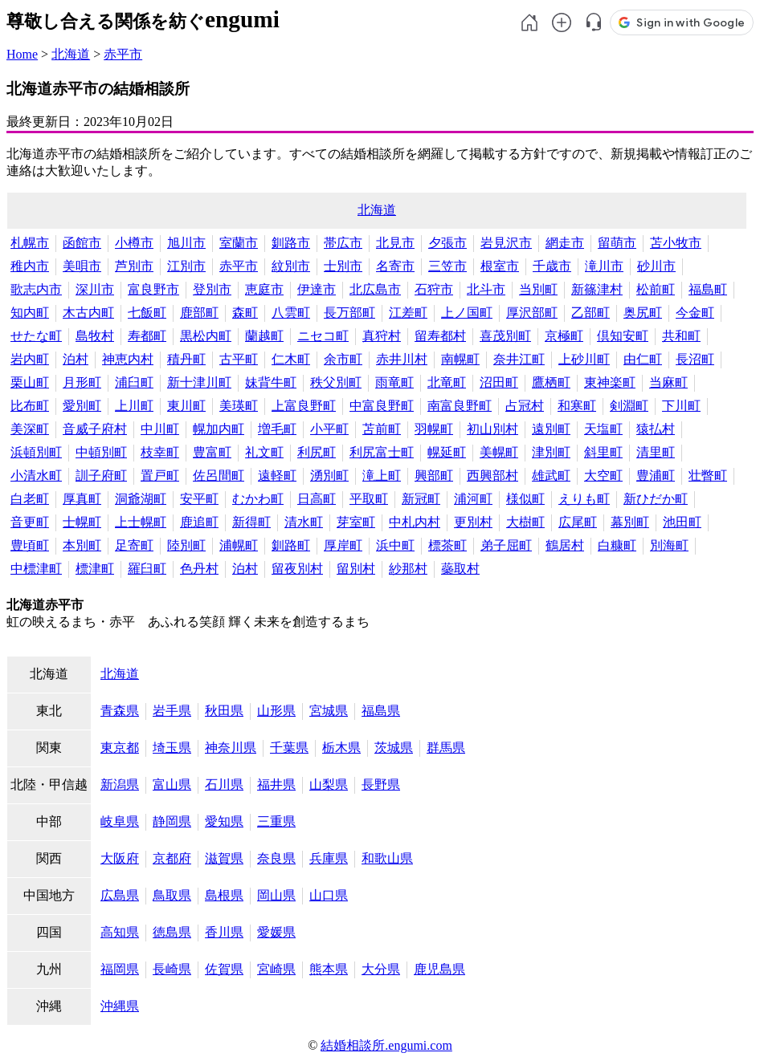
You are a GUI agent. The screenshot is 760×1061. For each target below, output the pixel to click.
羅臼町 (147, 568)
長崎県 (172, 969)
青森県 (119, 710)
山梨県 (328, 784)
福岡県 (119, 969)
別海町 (669, 545)
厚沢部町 (532, 312)
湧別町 (329, 475)
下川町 (681, 406)
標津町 (95, 568)
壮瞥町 (707, 475)
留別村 (356, 568)
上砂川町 (584, 359)
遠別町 (551, 429)
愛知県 (224, 821)
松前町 (655, 289)
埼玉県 (172, 747)
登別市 (212, 289)
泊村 (75, 359)
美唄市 (82, 266)
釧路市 (291, 243)
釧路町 (291, 545)
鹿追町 (199, 522)
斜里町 (603, 452)
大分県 (381, 969)
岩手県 (172, 710)
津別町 (551, 452)
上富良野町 (304, 406)
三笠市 (447, 266)
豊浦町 (655, 475)
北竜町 (446, 382)
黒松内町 (205, 336)
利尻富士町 (381, 452)
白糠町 (617, 545)
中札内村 (414, 522)
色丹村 (199, 568)
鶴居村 (564, 545)
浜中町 (395, 545)
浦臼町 (134, 382)
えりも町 (584, 499)
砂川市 (656, 266)
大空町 (603, 475)
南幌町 (460, 359)
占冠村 (524, 406)
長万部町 (349, 312)
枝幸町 (160, 452)
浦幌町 (238, 545)
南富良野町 (459, 406)
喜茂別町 (505, 336)
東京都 (119, 747)
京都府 (172, 858)
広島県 (119, 895)
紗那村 (408, 568)
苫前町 (381, 429)
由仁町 (642, 359)
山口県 (328, 895)
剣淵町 (629, 406)
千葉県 (289, 747)
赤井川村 (401, 359)
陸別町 (186, 545)
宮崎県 (276, 969)
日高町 (316, 499)
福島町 (707, 289)
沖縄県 (119, 1006)
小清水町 (36, 475)
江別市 (186, 266)
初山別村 (492, 429)
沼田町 (499, 382)
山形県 (276, 710)
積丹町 (186, 359)
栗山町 (29, 382)
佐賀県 (224, 969)
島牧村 (95, 336)
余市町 (343, 359)
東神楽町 (609, 382)
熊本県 (328, 969)
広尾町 (577, 522)
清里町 (655, 452)
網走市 (564, 243)
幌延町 (446, 452)
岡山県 (276, 895)
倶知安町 (622, 336)
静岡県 (172, 821)
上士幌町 (140, 522)
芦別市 (134, 266)
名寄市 (395, 266)
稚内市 (29, 266)
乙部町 (590, 312)
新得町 (251, 522)
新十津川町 (199, 382)
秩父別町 (336, 382)
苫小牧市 (675, 243)
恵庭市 (264, 289)
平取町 (368, 499)
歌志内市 (36, 289)
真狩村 (381, 336)
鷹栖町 (551, 382)
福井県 (276, 784)
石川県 (224, 784)
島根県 (224, 895)
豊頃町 (29, 545)
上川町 (134, 406)
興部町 (434, 475)
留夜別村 (297, 568)
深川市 (95, 289)
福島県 (381, 710)
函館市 (82, 243)
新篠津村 (597, 289)
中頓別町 (101, 452)
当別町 (538, 289)
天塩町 (603, 429)
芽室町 (356, 522)
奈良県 (276, 858)
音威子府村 (95, 429)
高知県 (119, 932)
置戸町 (160, 475)
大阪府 (119, 858)
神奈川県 (230, 747)
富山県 (172, 784)
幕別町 (630, 522)
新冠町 (421, 499)
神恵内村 (127, 359)
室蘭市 (238, 243)
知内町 (29, 312)
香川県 (224, 932)
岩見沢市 (506, 243)
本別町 (82, 545)
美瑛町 (238, 406)
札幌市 (29, 243)
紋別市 (291, 266)
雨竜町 (394, 382)
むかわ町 (258, 499)
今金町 (695, 312)
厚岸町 (343, 545)
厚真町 (82, 499)
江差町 (408, 312)
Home (22, 54)
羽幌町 (434, 429)
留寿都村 (440, 336)
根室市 (499, 266)
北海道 (70, 54)
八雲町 (291, 312)
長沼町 (695, 359)
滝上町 (381, 475)
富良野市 (153, 289)
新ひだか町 (655, 499)
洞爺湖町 (140, 499)
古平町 (238, 359)
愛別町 (82, 406)
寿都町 (147, 336)
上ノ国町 (466, 312)
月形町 (82, 382)
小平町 (329, 429)
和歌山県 (387, 858)
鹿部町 (199, 312)
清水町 (303, 522)
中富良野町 (381, 406)
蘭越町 (264, 336)
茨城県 (393, 747)
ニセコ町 (323, 336)
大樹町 (525, 522)
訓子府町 (101, 475)
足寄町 (134, 545)
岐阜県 (119, 821)
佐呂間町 (218, 475)
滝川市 (604, 266)
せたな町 (36, 336)
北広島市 (375, 289)
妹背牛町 (270, 382)
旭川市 (186, 243)
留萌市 (617, 243)
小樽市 (134, 243)
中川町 (160, 429)
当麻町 (668, 382)
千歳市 (552, 266)
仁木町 (291, 359)
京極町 (564, 336)
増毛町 (277, 429)
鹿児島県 (439, 969)
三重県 (276, 821)
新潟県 (119, 784)
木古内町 (88, 312)
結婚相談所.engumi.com (386, 1045)
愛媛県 (276, 932)
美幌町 (499, 452)
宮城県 (328, 710)
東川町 (186, 406)
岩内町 (29, 359)
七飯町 (147, 312)
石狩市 (434, 289)
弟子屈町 (506, 545)
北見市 (395, 243)
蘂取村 (460, 568)
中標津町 (36, 568)
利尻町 (316, 452)
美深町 (29, 429)
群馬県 (446, 747)
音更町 (29, 522)
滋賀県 (224, 858)
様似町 (525, 499)
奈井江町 (519, 359)
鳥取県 (172, 895)
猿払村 (655, 429)
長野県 (381, 784)
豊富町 (212, 452)
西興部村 (492, 475)
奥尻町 (642, 312)
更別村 (473, 522)
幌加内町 (218, 429)
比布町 (29, 406)
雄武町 (551, 475)
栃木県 (341, 747)
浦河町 (473, 499)
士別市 (343, 266)
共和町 (681, 336)
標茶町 (447, 545)
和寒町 (577, 406)
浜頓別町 (36, 452)
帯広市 (343, 243)
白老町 (29, 499)
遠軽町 (277, 475)
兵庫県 (328, 858)
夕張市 (447, 243)
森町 (245, 312)
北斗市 (486, 289)
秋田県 (224, 710)
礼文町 (264, 452)
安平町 (199, 499)
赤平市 (123, 54)
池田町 (682, 522)
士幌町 (82, 522)
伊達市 (316, 289)
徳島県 (172, 932)
